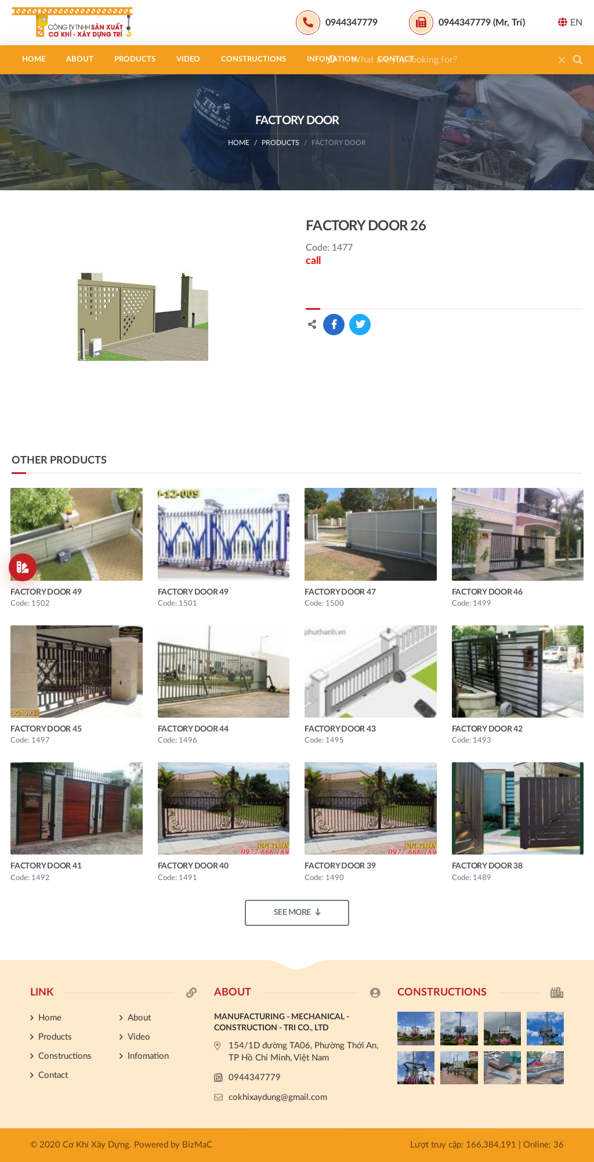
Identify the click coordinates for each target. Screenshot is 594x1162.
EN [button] (570, 22)
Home (33, 59)
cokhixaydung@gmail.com (278, 1097)
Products (134, 59)
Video (188, 59)
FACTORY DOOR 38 (487, 866)
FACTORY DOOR (339, 142)
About (79, 59)
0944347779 (255, 1077)
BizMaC (197, 1145)
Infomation (332, 59)
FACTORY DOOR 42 (487, 729)
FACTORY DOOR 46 (487, 592)
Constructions (253, 59)
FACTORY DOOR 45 (45, 729)
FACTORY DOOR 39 (340, 866)
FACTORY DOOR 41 (45, 866)
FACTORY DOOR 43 (340, 729)
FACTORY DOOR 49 (45, 592)
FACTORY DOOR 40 (193, 866)
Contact (396, 59)
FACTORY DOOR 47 (340, 592)
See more (297, 912)
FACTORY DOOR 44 (193, 729)
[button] (577, 59)
